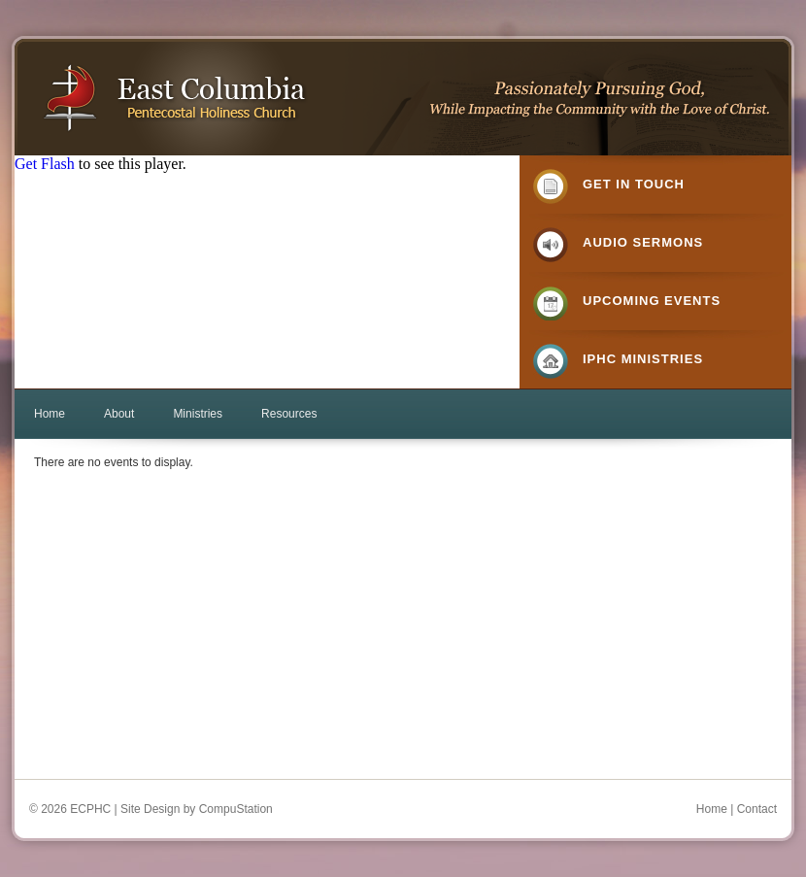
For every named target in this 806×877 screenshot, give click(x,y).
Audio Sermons (643, 242)
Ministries (197, 414)
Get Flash (45, 163)
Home (49, 414)
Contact (757, 809)
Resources (289, 414)
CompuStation (236, 809)
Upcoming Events (652, 300)
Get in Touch (634, 184)
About (119, 414)
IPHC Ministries (643, 359)
